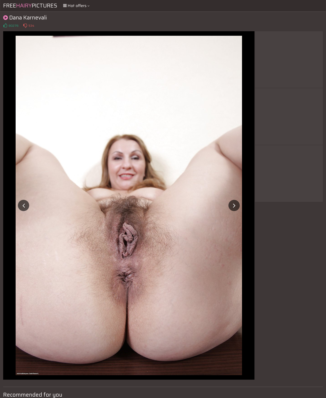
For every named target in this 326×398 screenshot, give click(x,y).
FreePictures (30, 5)
